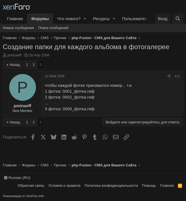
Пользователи (135, 18)
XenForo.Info (35, 196)
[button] (85, 18)
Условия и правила (65, 185)
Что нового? (69, 18)
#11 (177, 76)
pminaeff (14, 55)
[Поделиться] (169, 76)
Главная (15, 18)
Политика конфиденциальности (111, 185)
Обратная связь (31, 185)
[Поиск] (177, 18)
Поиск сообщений (53, 28)
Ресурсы (101, 18)
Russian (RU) (17, 178)
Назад (14, 65)
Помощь (149, 185)
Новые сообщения (18, 28)
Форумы (40, 18)
